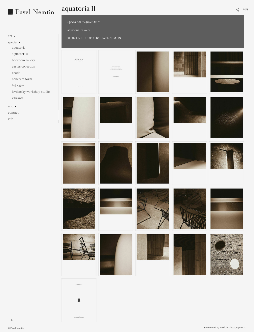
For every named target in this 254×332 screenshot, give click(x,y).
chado (16, 73)
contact (13, 112)
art (10, 36)
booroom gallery (23, 60)
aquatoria (18, 47)
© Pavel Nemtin (16, 328)
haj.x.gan (18, 85)
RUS (245, 9)
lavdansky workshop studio (31, 92)
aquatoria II (20, 54)
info (10, 119)
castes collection (23, 66)
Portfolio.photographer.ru (233, 327)
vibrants (17, 98)
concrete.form (22, 79)
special (12, 42)
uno (10, 106)
